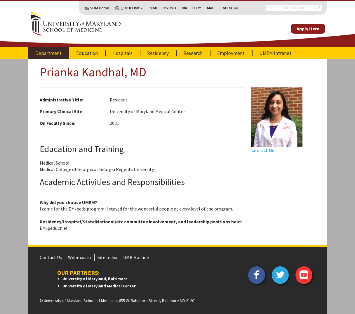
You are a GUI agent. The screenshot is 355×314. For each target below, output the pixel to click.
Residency (158, 53)
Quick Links (131, 8)
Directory (191, 8)
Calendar (229, 8)
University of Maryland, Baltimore (95, 278)
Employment (231, 53)
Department (48, 53)
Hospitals (122, 53)
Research (193, 53)
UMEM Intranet (275, 53)
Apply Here (308, 29)
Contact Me (262, 150)
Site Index (107, 257)
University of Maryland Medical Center (99, 286)
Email (153, 8)
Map (211, 8)
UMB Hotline (136, 257)
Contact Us (51, 257)
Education (87, 53)
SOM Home (99, 8)
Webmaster (79, 257)
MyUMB (169, 8)
